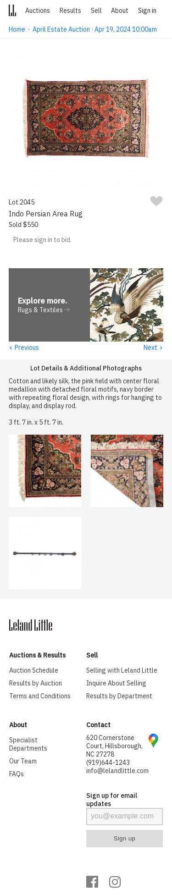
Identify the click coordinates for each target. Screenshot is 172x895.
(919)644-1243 (108, 763)
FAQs (16, 774)
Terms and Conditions (40, 696)
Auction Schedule (33, 671)
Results (70, 10)
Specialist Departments (28, 744)
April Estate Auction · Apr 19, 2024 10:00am (95, 29)
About (119, 10)
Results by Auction (35, 684)
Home (17, 29)
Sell (96, 10)
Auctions (37, 10)
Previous (24, 348)
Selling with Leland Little (121, 671)
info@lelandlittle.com (117, 771)
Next (153, 348)
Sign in (147, 10)
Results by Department (119, 696)
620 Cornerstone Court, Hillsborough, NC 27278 (114, 746)
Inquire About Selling (116, 684)
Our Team (23, 761)
